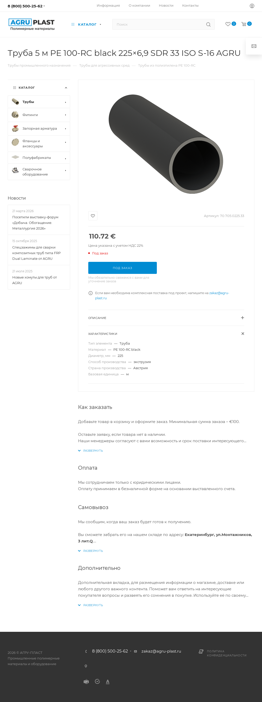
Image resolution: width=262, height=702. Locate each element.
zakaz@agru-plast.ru (161, 651)
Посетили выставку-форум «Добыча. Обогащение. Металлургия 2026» (35, 222)
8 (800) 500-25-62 (25, 6)
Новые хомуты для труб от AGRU (34, 280)
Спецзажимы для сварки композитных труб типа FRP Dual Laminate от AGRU (36, 253)
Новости (17, 198)
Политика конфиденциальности (226, 653)
